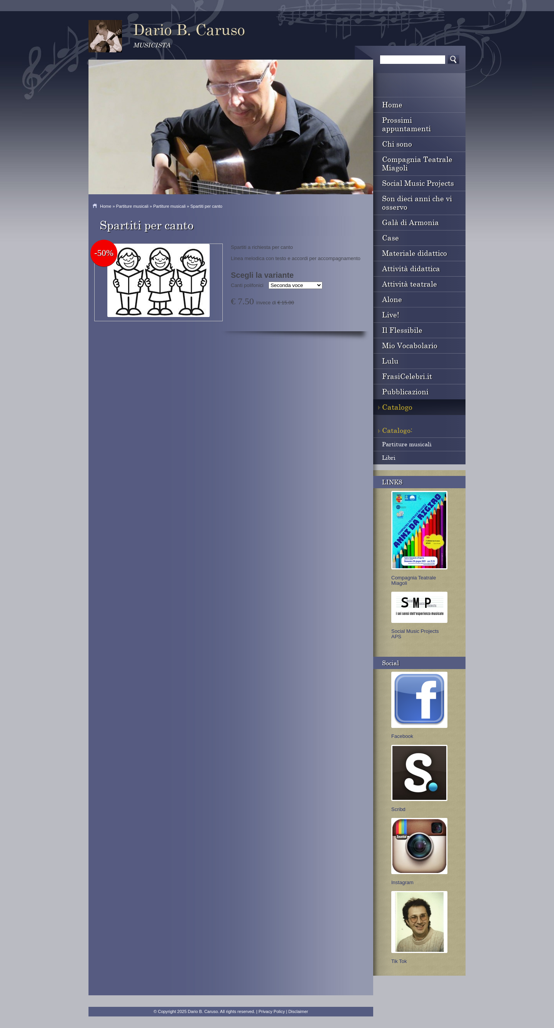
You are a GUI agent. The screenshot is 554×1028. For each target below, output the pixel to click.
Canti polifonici (247, 285)
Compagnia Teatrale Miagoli (417, 163)
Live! (390, 314)
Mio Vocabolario (409, 345)
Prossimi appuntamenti (406, 124)
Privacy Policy (272, 1011)
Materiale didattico (414, 253)
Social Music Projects (418, 183)
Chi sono (397, 143)
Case (390, 237)
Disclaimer (298, 1011)
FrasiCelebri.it (407, 376)
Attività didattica (411, 268)
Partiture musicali (132, 206)
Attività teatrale (409, 283)
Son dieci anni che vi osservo (417, 202)
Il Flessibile (402, 329)
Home (105, 206)
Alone (392, 299)
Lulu (390, 360)
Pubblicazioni (405, 391)
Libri (388, 457)
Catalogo (397, 406)
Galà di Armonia (410, 222)
